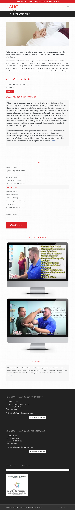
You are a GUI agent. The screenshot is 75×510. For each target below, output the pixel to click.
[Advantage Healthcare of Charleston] (31, 7)
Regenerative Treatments (13, 180)
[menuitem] (68, 7)
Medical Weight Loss (12, 194)
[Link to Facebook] (58, 507)
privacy (29, 507)
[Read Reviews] (16, 225)
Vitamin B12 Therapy (12, 198)
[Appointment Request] (37, 417)
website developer (37, 507)
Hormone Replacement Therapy (15, 201)
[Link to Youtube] (64, 507)
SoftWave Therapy (11, 214)
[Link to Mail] (67, 507)
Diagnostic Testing (11, 191)
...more (37, 126)
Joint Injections (10, 174)
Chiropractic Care (20, 14)
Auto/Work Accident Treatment (15, 184)
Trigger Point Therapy (12, 177)
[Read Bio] (10, 91)
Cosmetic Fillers (10, 204)
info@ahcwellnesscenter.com (23, 413)
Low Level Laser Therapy (13, 207)
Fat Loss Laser (10, 211)
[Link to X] (61, 507)
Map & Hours (12, 409)
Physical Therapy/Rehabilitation (15, 171)
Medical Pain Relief (11, 167)
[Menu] (68, 7)
